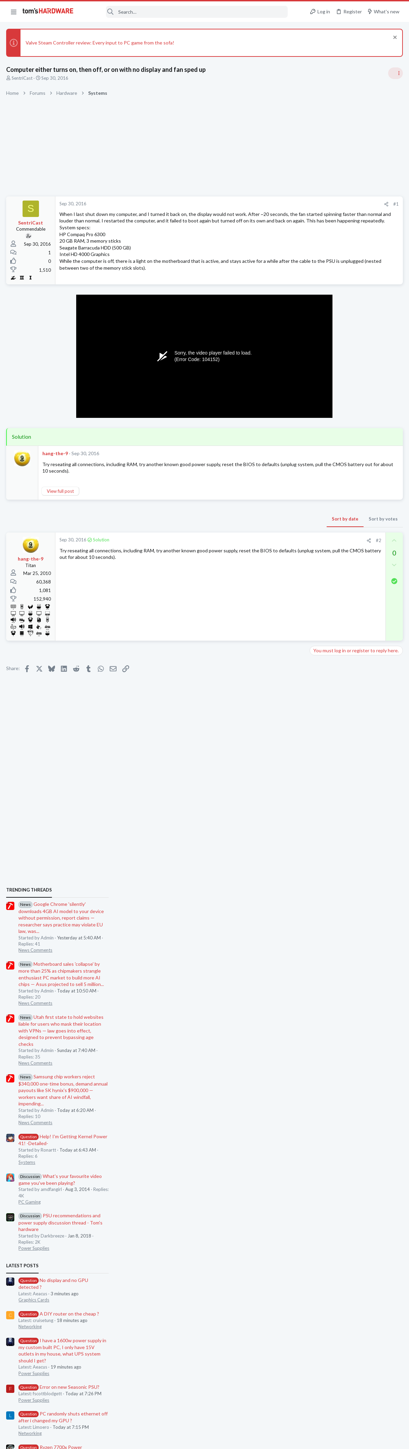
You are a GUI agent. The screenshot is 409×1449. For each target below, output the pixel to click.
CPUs (317, 988)
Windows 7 (323, 1022)
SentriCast (22, 78)
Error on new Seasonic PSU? (352, 902)
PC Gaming (323, 717)
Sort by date (235, 520)
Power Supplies (327, 763)
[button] (14, 11)
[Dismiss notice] (393, 38)
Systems (320, 677)
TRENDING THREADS (322, 405)
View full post (60, 492)
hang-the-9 (56, 455)
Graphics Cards (327, 815)
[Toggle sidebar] (395, 73)
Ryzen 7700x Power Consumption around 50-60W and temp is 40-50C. (356, 969)
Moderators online (324, 1039)
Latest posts (316, 781)
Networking (323, 842)
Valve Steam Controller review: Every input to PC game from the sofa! (100, 43)
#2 (268, 542)
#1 (286, 204)
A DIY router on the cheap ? (352, 829)
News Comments (329, 465)
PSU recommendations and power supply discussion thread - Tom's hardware (354, 737)
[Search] (185, 12)
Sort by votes (273, 520)
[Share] (276, 204)
